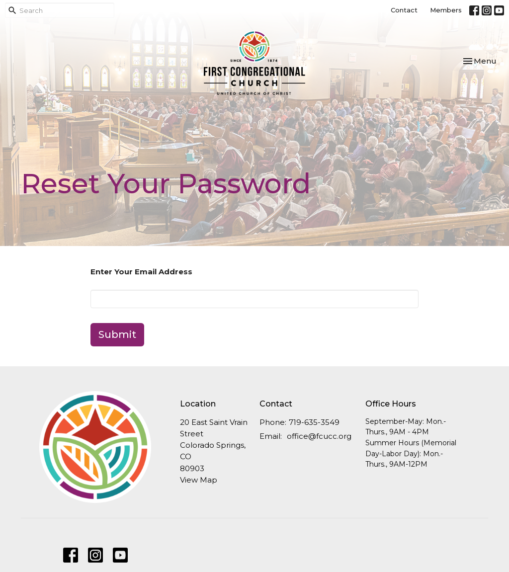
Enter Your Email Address (141, 271)
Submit (117, 334)
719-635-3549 (314, 422)
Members (446, 10)
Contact (404, 10)
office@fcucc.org (319, 436)
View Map (198, 480)
